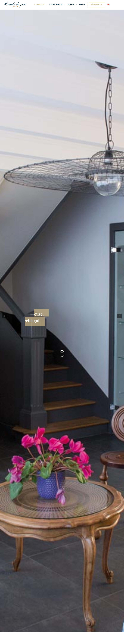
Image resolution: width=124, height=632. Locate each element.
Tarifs (82, 5)
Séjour (70, 5)
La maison (39, 5)
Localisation (55, 5)
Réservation (96, 5)
